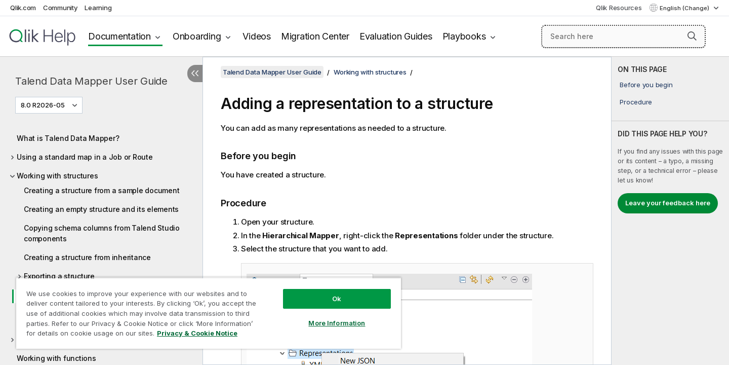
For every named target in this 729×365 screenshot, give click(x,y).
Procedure (636, 102)
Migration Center (315, 36)
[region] (208, 313)
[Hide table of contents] (194, 73)
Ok (336, 299)
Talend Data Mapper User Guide (91, 81)
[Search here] (623, 36)
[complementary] (670, 211)
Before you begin (646, 85)
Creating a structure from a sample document (101, 190)
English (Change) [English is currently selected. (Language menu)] (685, 8)
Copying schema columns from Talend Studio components (102, 233)
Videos (256, 36)
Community (60, 8)
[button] (692, 36)
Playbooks (464, 36)
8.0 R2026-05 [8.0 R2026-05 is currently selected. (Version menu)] (43, 105)
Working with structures (57, 175)
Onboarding (197, 36)
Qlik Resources (619, 8)
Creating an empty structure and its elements (101, 209)
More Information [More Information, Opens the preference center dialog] (336, 323)
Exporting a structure (59, 276)
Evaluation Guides (395, 36)
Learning (98, 8)
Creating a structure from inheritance (87, 257)
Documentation (119, 36)
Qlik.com (23, 8)
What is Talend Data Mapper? (68, 138)
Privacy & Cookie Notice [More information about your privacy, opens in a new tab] (197, 333)
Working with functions (56, 358)
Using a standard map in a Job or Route (85, 157)
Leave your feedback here (667, 203)
